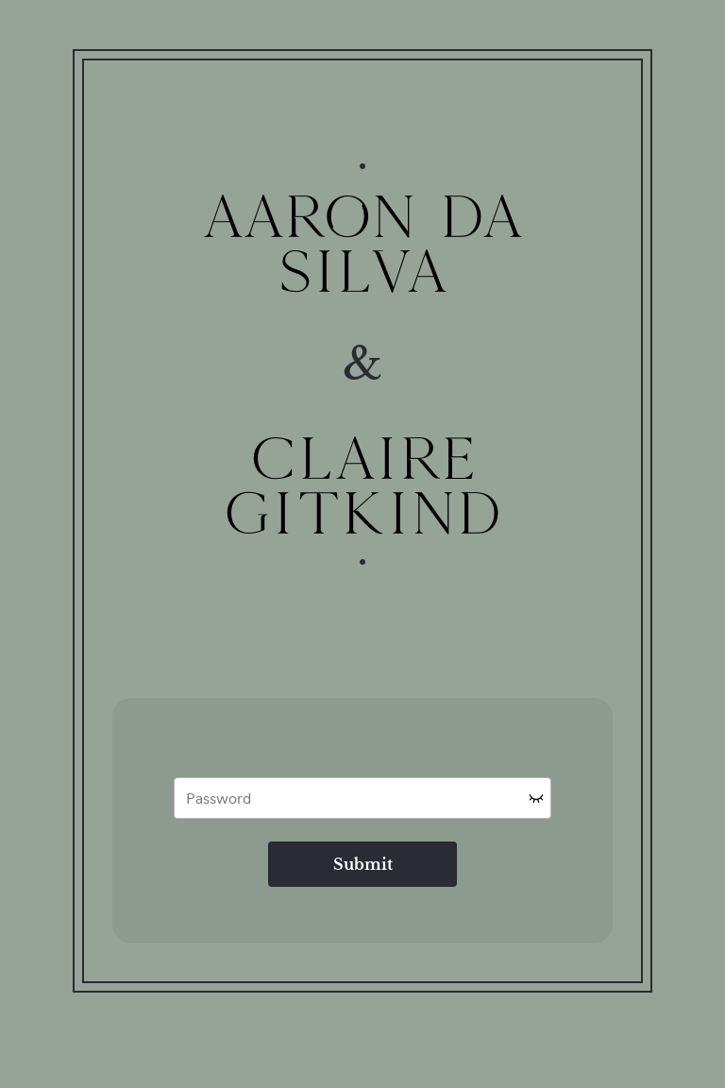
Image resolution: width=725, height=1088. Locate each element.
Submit (363, 864)
